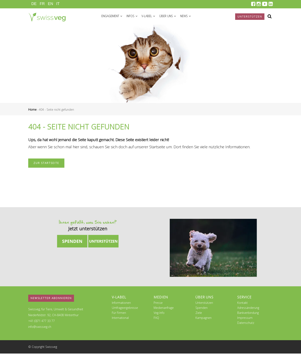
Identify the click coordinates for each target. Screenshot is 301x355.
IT (58, 4)
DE (34, 4)
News (192, 17)
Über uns (172, 17)
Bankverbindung (248, 314)
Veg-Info (159, 314)
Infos (134, 17)
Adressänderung (248, 309)
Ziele (198, 314)
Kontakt (242, 304)
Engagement (113, 17)
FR (42, 4)
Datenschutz (245, 324)
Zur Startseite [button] (46, 164)
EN (50, 4)
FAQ (156, 319)
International (120, 319)
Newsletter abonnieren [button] (51, 299)
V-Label (152, 17)
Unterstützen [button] (249, 16)
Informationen (121, 304)
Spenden (201, 309)
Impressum (245, 319)
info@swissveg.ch (39, 328)
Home (32, 111)
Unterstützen (204, 304)
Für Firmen (119, 314)
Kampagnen (203, 319)
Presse (158, 304)
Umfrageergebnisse (125, 309)
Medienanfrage (164, 309)
